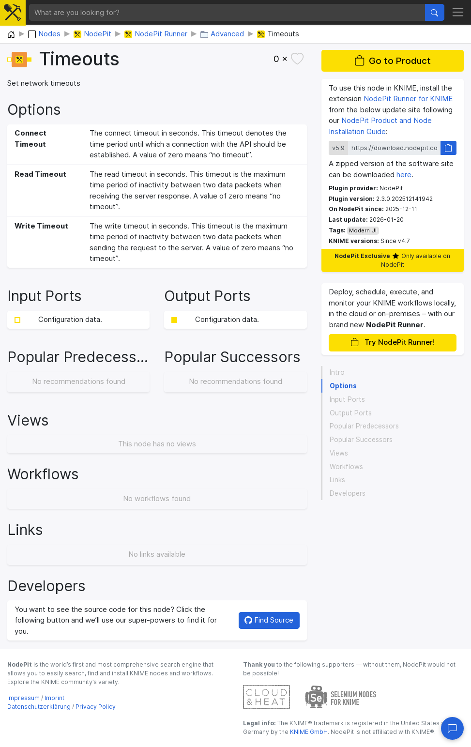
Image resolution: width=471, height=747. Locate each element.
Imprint (54, 697)
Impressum (23, 697)
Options (343, 386)
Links (337, 480)
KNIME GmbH (308, 731)
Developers (347, 493)
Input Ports (347, 399)
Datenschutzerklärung (39, 706)
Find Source (268, 620)
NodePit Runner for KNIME (408, 98)
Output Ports (351, 413)
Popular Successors (361, 439)
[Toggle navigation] (458, 12)
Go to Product (392, 60)
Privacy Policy (96, 706)
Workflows (346, 467)
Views (339, 453)
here (403, 174)
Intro (337, 372)
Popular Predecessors (364, 426)
